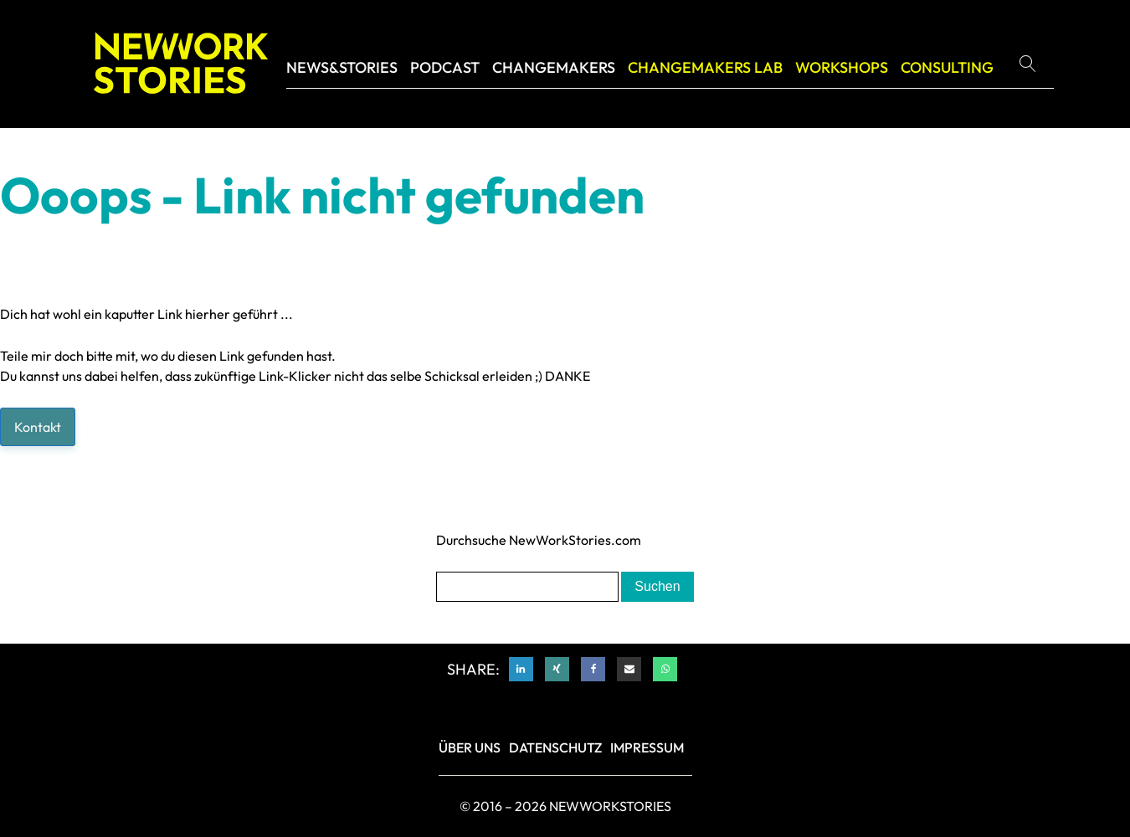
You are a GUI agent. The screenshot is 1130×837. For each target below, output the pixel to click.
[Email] (629, 669)
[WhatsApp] (665, 669)
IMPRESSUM (647, 747)
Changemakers (553, 67)
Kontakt (37, 426)
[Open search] (1034, 63)
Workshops (841, 67)
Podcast (445, 67)
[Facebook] (593, 669)
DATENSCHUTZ (555, 747)
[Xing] (557, 669)
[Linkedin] (521, 669)
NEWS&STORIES (342, 67)
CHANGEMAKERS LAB (705, 67)
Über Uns (470, 747)
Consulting (947, 67)
